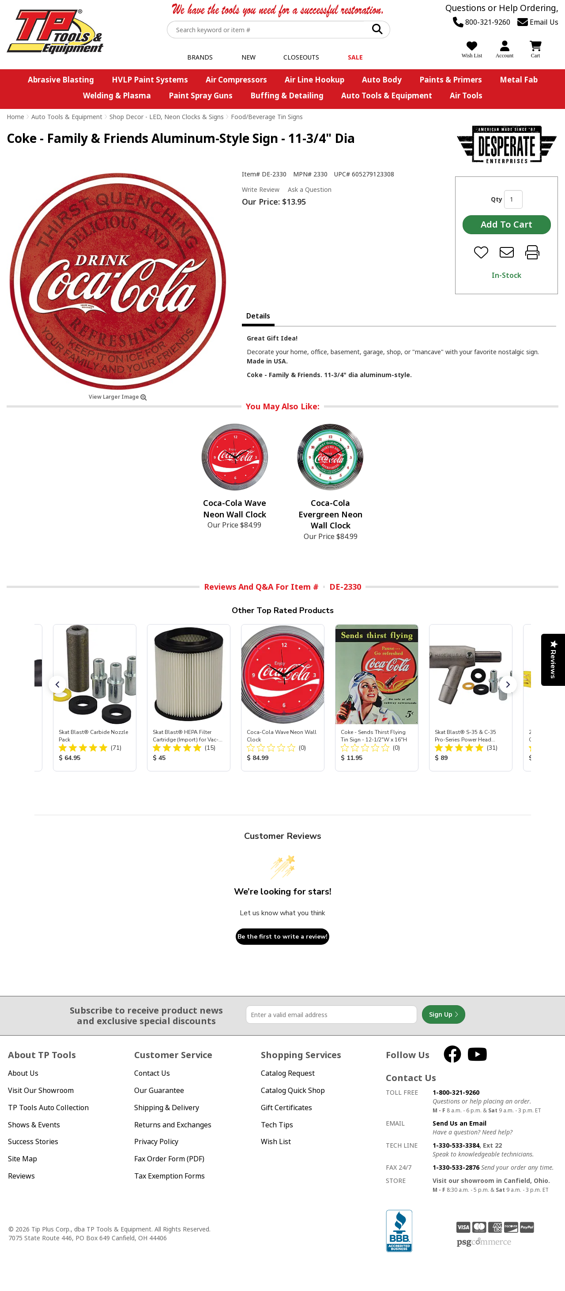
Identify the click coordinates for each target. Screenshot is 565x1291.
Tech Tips (277, 1125)
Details (258, 316)
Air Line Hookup (314, 80)
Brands (200, 57)
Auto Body (382, 80)
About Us (23, 1073)
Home (15, 116)
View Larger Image (118, 396)
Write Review (260, 189)
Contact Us (152, 1073)
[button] (57, 684)
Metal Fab (519, 80)
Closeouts (301, 57)
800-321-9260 (481, 22)
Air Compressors (236, 80)
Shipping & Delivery (166, 1107)
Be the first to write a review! (282, 936)
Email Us (537, 22)
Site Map (22, 1159)
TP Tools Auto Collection (48, 1107)
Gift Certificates (286, 1107)
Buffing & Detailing (287, 95)
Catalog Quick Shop (293, 1090)
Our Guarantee (159, 1090)
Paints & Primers (450, 80)
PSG (484, 1242)
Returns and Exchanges (172, 1125)
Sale (355, 57)
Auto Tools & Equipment (386, 95)
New (248, 57)
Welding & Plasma (117, 95)
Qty (496, 199)
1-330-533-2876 (456, 1167)
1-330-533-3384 (456, 1145)
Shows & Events (34, 1125)
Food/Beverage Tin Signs (267, 116)
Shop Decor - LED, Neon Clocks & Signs (166, 116)
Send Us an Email (459, 1123)
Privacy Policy (156, 1141)
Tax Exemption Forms (169, 1176)
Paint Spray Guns (201, 95)
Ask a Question (309, 189)
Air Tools (466, 95)
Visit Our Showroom (41, 1090)
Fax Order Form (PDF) (169, 1159)
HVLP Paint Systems (150, 80)
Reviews (21, 1176)
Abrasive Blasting (61, 80)
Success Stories (33, 1141)
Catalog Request (288, 1073)
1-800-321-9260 (456, 1092)
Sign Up (443, 1014)
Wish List (276, 1141)
